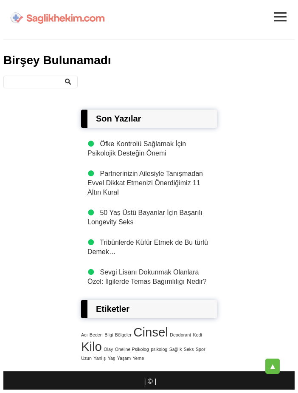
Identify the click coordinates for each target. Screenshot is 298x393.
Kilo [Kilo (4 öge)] (91, 346)
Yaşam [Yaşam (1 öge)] (124, 358)
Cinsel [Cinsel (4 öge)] (150, 332)
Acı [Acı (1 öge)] (84, 334)
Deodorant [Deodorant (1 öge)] (180, 334)
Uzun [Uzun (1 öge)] (86, 358)
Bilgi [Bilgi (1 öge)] (108, 334)
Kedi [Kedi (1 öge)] (197, 334)
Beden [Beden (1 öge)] (96, 334)
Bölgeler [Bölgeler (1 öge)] (123, 334)
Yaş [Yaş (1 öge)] (111, 358)
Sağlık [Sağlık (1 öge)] (175, 349)
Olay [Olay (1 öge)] (108, 349)
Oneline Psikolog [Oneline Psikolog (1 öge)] (132, 349)
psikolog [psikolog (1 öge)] (159, 349)
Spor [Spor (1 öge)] (200, 349)
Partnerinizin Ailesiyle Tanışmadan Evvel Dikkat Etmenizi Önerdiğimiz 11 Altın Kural (145, 183)
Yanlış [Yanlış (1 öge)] (99, 358)
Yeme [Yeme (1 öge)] (138, 358)
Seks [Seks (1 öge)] (189, 349)
